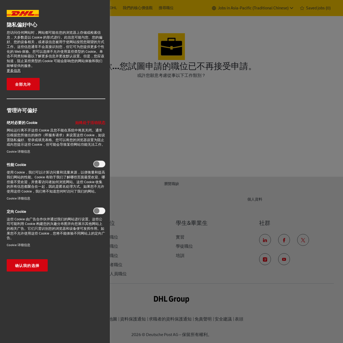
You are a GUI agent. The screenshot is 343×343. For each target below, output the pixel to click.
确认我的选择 (27, 265)
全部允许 (23, 84)
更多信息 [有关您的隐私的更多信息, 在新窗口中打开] (14, 70)
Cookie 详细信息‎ (18, 151)
